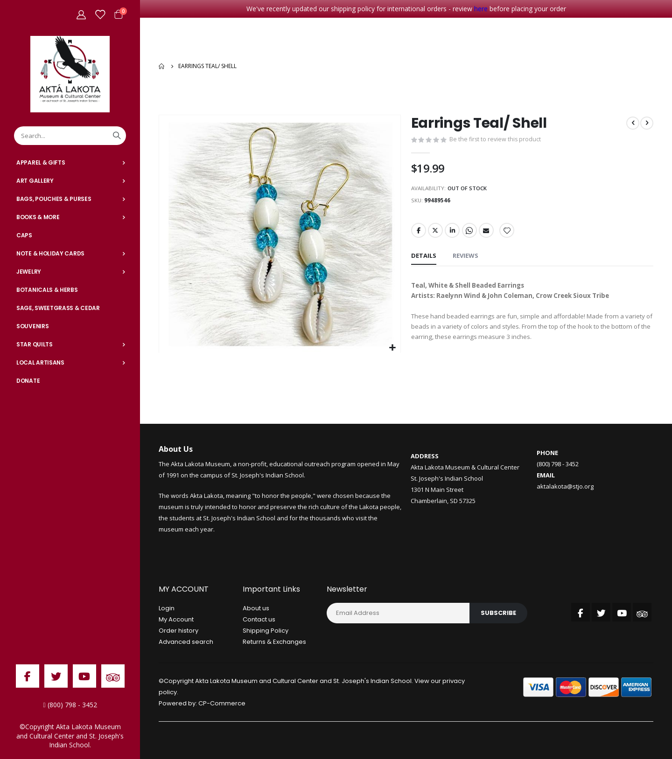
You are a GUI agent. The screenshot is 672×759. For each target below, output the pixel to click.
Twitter (435, 231)
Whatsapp (470, 231)
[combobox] (70, 135)
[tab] (423, 257)
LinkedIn (453, 231)
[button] (392, 346)
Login (167, 609)
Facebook (418, 231)
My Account (176, 620)
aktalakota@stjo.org (565, 487)
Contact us (259, 620)
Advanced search (186, 643)
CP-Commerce (221, 704)
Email (488, 231)
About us (256, 609)
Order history (178, 632)
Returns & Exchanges (274, 643)
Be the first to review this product (496, 138)
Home (162, 64)
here (481, 8)
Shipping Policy (265, 632)
